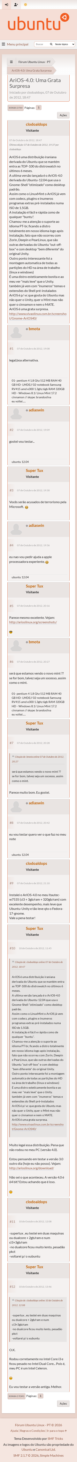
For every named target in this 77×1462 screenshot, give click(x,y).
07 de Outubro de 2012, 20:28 (33, 743)
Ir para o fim (15, 108)
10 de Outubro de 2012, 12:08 (35, 1221)
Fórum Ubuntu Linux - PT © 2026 (38, 1425)
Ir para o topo (16, 1396)
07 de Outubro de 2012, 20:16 (33, 605)
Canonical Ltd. (46, 1449)
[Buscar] (51, 44)
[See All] (11, 62)
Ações (63, 115)
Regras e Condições (32, 1430)
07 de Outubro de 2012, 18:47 (25, 140)
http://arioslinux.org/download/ (31, 1168)
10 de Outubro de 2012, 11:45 (35, 948)
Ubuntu (27, 1449)
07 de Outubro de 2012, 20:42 (33, 822)
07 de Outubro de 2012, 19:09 (33, 429)
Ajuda (14, 1430)
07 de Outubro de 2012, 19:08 (33, 348)
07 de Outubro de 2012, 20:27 (33, 661)
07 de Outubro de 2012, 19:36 (33, 545)
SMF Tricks (55, 1438)
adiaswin (36, 410)
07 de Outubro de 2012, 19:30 (33, 490)
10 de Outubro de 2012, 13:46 (35, 1286)
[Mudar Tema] (25, 4)
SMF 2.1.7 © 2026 (26, 1455)
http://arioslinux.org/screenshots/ (33, 622)
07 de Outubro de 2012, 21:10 (33, 883)
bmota (34, 328)
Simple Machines (52, 1455)
